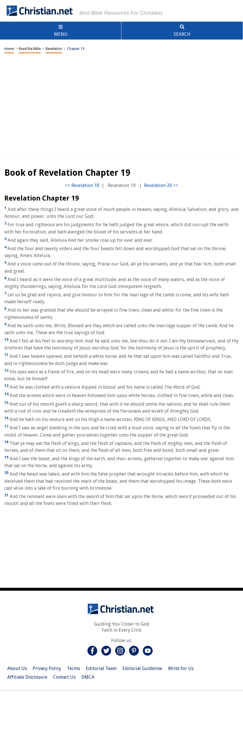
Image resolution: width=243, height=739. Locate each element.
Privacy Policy (47, 668)
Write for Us (181, 668)
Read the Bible (30, 49)
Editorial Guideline (142, 668)
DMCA (87, 677)
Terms (73, 668)
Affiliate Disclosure (27, 677)
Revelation (54, 49)
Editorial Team (101, 668)
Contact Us (64, 677)
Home (9, 49)
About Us (17, 668)
